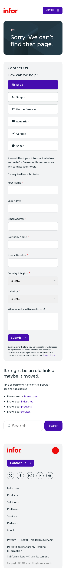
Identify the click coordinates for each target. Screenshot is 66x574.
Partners (12, 523)
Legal (24, 539)
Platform (12, 509)
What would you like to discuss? (26, 309)
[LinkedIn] (40, 475)
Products (12, 495)
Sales (17, 85)
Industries (13, 488)
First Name (14, 182)
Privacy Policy (49, 355)
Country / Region (18, 273)
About (10, 530)
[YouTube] (49, 475)
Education (20, 121)
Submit (16, 337)
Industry (13, 291)
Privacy (11, 539)
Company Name (17, 237)
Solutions (13, 502)
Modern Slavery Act (42, 539)
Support (19, 97)
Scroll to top (55, 450)
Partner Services (23, 109)
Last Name (14, 200)
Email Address (16, 218)
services (26, 411)
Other (17, 146)
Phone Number (17, 255)
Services (12, 516)
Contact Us (18, 463)
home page (31, 396)
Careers (18, 133)
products (26, 406)
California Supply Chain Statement (28, 556)
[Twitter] (10, 475)
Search (53, 425)
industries (27, 401)
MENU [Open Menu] (50, 10)
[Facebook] (20, 475)
